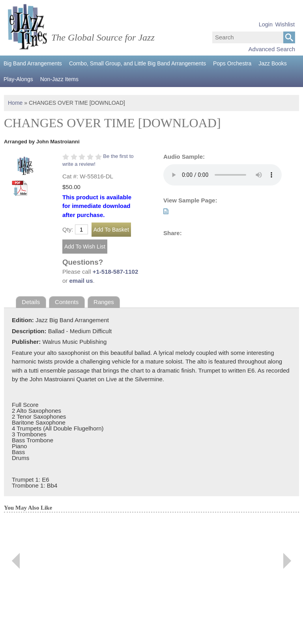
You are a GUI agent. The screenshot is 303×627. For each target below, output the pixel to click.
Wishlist (285, 24)
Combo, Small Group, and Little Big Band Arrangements (137, 63)
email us (81, 280)
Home (15, 103)
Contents (67, 302)
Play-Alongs (18, 79)
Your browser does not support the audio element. (222, 175)
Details (31, 302)
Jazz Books (272, 63)
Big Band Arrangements (33, 63)
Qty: (67, 229)
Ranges (104, 302)
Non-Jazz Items (59, 79)
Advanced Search (272, 49)
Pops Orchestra (232, 63)
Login (266, 24)
